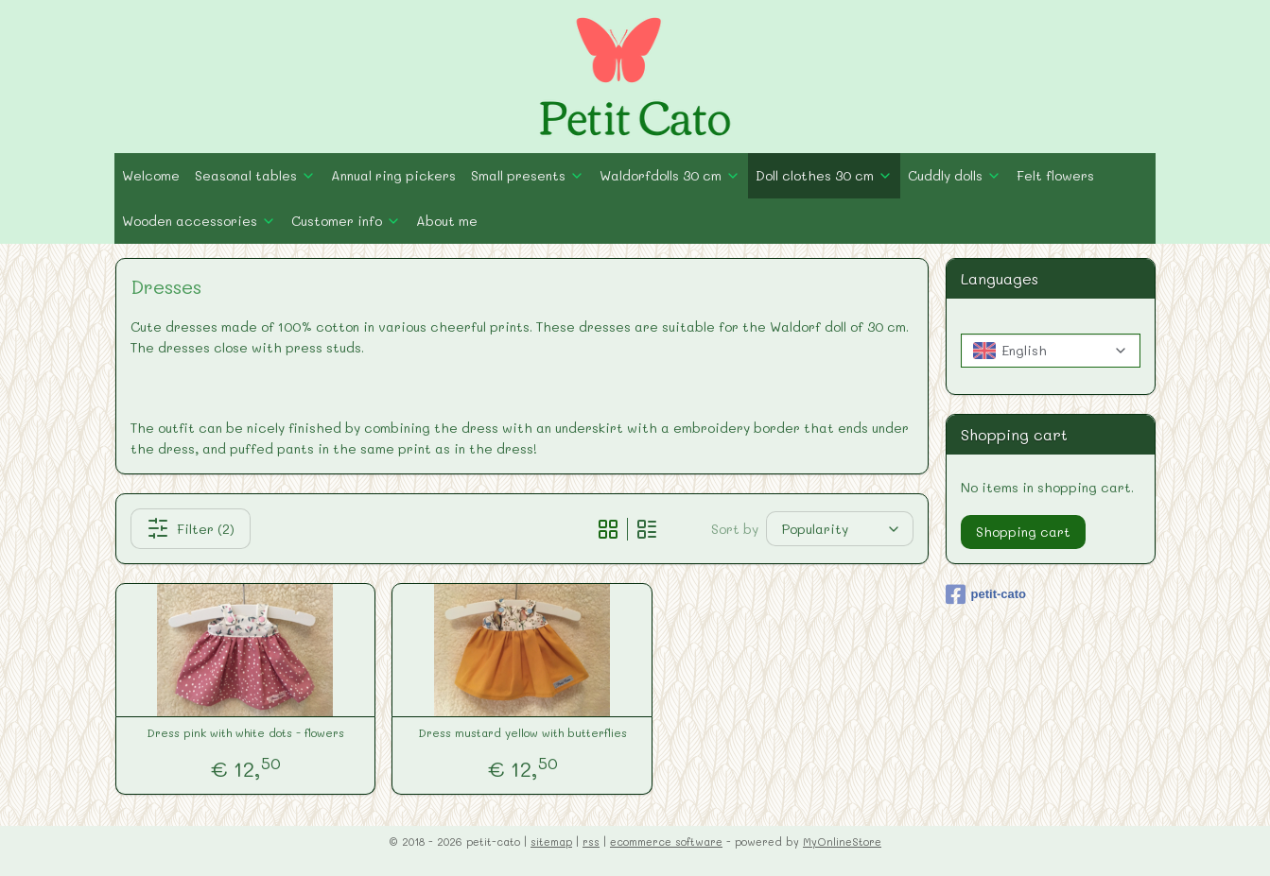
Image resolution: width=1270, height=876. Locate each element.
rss (591, 841)
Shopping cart (1023, 532)
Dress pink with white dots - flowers (245, 732)
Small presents (527, 175)
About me (447, 221)
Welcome (151, 175)
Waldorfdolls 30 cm (670, 175)
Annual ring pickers (393, 175)
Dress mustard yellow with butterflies (521, 732)
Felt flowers (1055, 175)
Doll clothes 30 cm (824, 175)
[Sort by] (840, 528)
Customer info (346, 221)
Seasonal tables (255, 175)
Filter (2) (190, 528)
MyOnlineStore (842, 841)
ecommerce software (666, 841)
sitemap (551, 841)
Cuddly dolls (954, 175)
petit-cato (986, 594)
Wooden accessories (199, 221)
